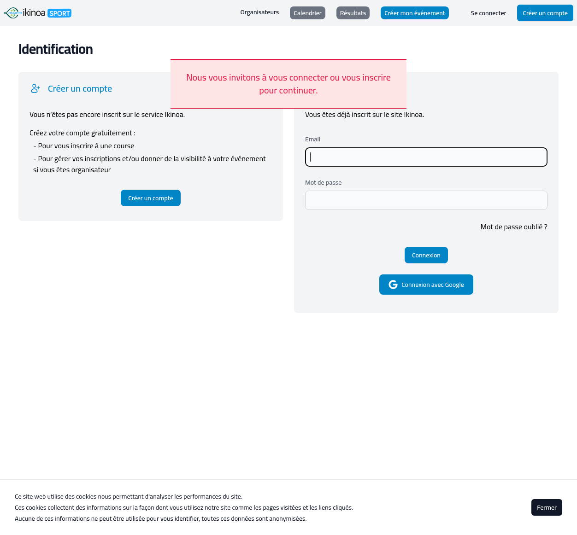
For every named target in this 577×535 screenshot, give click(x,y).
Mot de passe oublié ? (514, 226)
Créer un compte (545, 13)
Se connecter (488, 12)
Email (312, 139)
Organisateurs (260, 12)
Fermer (547, 507)
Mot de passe (323, 182)
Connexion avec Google (426, 285)
